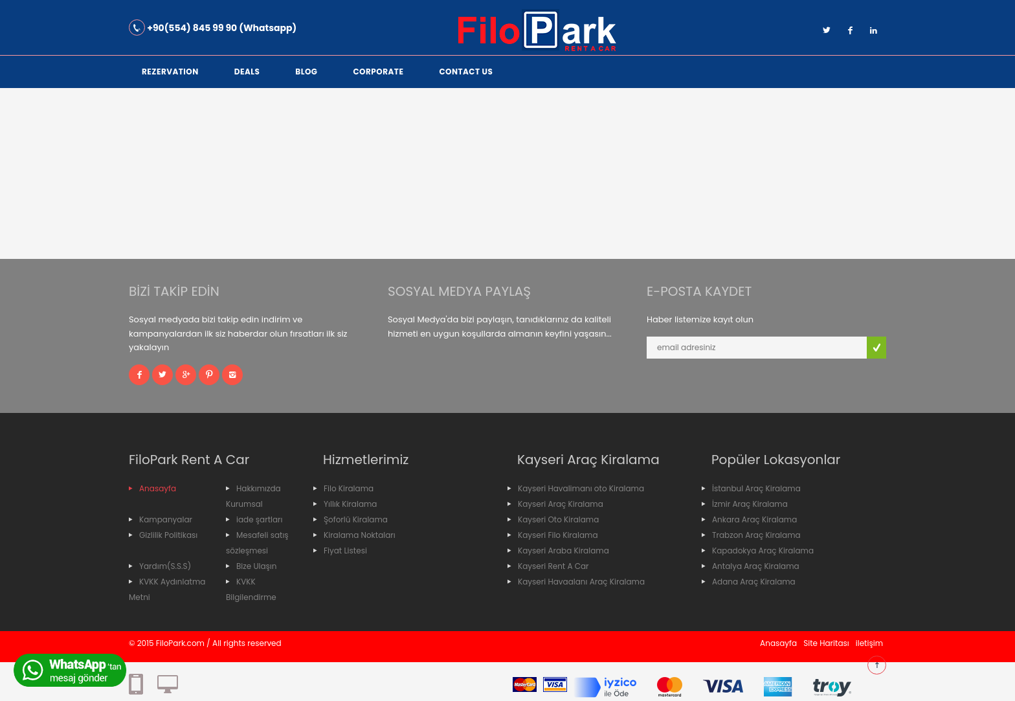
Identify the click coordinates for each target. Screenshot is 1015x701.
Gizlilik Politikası (168, 534)
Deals (247, 71)
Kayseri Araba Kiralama (563, 550)
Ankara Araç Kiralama (754, 519)
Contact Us (466, 71)
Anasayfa (157, 488)
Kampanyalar (165, 519)
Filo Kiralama (349, 488)
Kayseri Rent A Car (553, 566)
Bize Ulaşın (256, 566)
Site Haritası (826, 643)
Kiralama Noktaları (360, 534)
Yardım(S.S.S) (165, 566)
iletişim (869, 643)
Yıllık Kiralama (350, 503)
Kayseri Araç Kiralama (560, 503)
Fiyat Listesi (345, 550)
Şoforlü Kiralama (356, 519)
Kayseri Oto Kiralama (558, 519)
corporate (378, 71)
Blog (306, 71)
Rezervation (170, 71)
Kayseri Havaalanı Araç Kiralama (581, 581)
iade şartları (259, 519)
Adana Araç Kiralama (754, 581)
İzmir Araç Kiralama (750, 503)
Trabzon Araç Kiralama (756, 534)
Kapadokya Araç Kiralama (763, 550)
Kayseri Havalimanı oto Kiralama (581, 488)
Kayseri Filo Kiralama (558, 534)
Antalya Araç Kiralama (755, 566)
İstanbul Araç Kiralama (756, 488)
